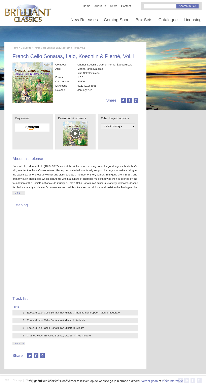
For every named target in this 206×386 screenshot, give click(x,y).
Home (86, 6)
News (113, 6)
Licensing (193, 19)
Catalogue (168, 19)
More (17, 192)
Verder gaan (149, 381)
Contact (126, 6)
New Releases (84, 19)
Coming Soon (116, 19)
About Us (100, 6)
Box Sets (143, 19)
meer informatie (172, 381)
